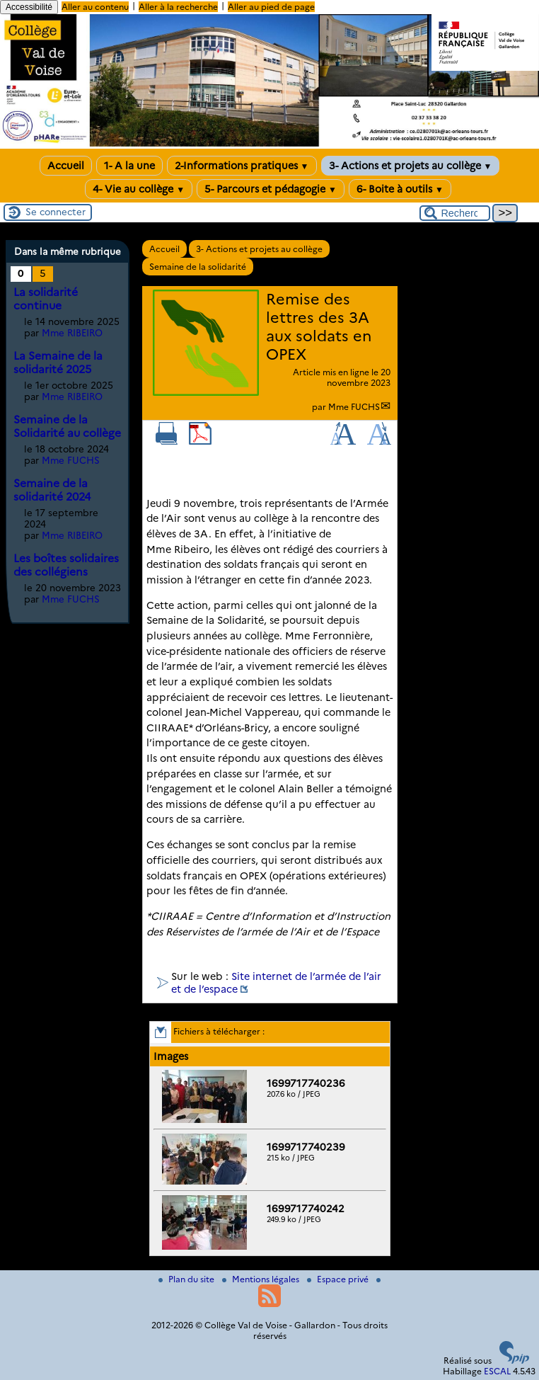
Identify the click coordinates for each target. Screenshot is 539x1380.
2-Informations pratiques (242, 165)
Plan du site (187, 1279)
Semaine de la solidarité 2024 (52, 490)
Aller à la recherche (178, 6)
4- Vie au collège (139, 189)
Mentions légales (261, 1279)
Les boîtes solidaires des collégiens (66, 565)
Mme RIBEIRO (72, 332)
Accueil (65, 165)
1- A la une (129, 165)
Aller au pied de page (271, 6)
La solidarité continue (45, 298)
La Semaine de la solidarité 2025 (58, 362)
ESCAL (497, 1371)
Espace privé (339, 1279)
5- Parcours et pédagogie (270, 189)
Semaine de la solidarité (197, 266)
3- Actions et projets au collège (410, 165)
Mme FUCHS (354, 406)
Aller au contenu (95, 6)
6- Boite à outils (400, 189)
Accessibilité (29, 7)
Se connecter (55, 211)
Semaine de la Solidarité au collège (67, 426)
